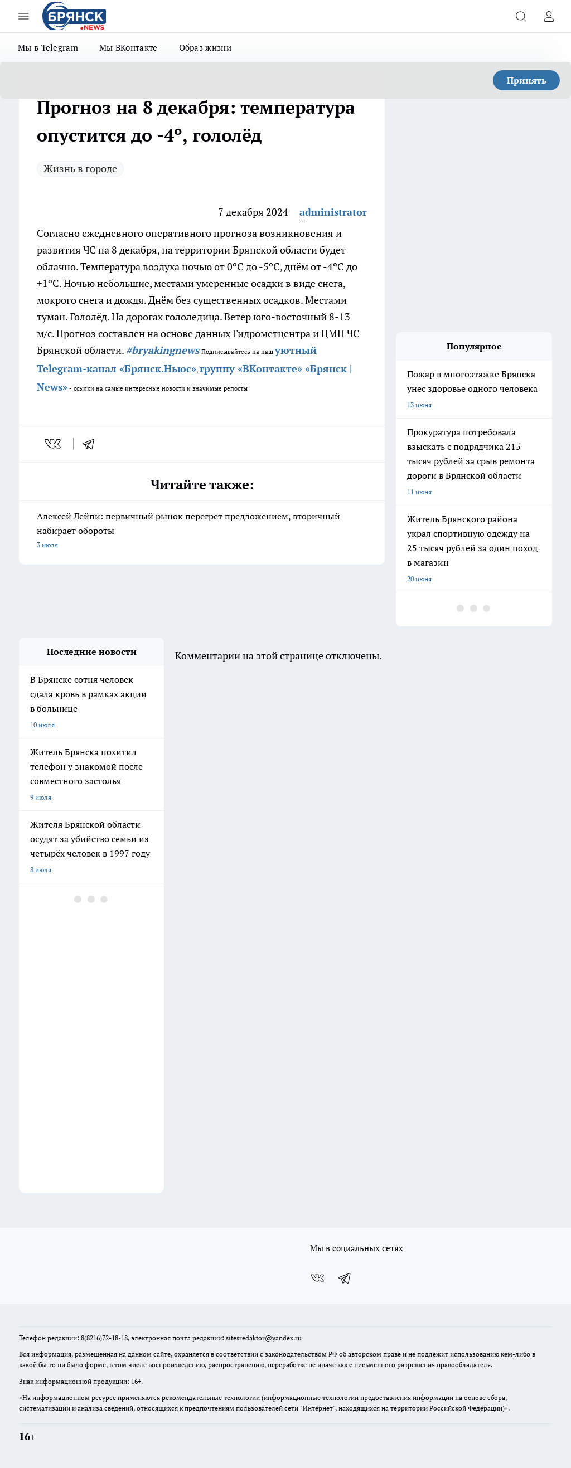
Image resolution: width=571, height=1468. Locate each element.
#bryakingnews (162, 350)
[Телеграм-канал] (345, 1278)
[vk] (54, 443)
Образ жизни (205, 47)
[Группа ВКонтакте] (317, 1278)
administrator (333, 211)
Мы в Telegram (48, 47)
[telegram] (92, 443)
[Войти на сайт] (549, 16)
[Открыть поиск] (521, 16)
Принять (526, 80)
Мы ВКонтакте (128, 47)
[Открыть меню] (23, 16)
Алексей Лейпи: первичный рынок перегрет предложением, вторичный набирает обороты (202, 531)
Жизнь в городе (80, 168)
